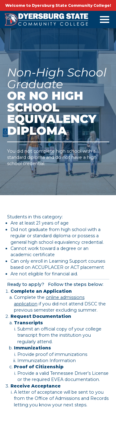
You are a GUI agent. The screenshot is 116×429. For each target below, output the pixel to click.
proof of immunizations (61, 354)
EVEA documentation (75, 379)
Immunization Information (46, 360)
